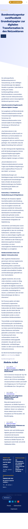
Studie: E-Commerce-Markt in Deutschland (14, 370)
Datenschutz (17, 505)
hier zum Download (10, 355)
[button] (26, 2)
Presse (9, 505)
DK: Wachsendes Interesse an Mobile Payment (14, 426)
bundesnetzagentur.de (8, 359)
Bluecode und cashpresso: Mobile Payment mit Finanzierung (13, 397)
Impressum (14, 509)
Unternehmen (10, 394)
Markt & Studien (11, 368)
